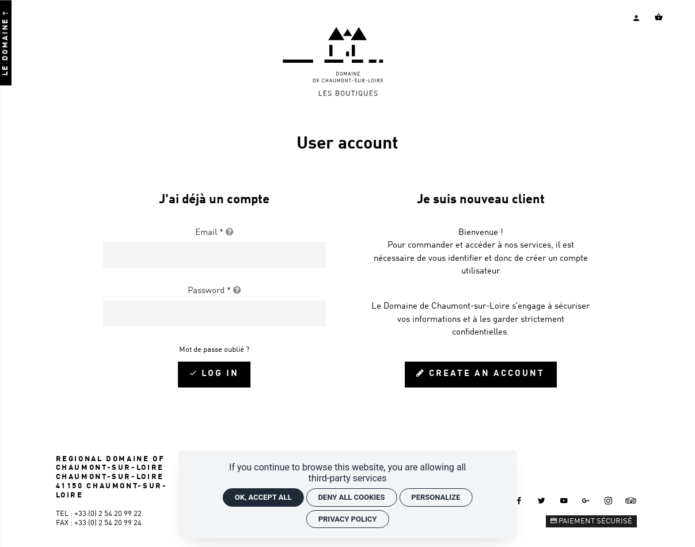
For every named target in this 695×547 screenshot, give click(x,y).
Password (214, 291)
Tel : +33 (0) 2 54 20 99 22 (99, 514)
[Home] (347, 94)
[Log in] (214, 375)
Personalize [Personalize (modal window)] (435, 497)
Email (214, 233)
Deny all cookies (351, 497)
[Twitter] (541, 500)
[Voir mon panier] (658, 17)
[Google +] (586, 500)
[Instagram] (608, 500)
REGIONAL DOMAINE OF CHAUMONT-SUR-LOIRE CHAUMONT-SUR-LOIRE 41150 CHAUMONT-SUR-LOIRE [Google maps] (112, 477)
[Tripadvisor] (630, 500)
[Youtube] (563, 500)
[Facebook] (518, 500)
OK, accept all (263, 497)
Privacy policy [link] (347, 519)
